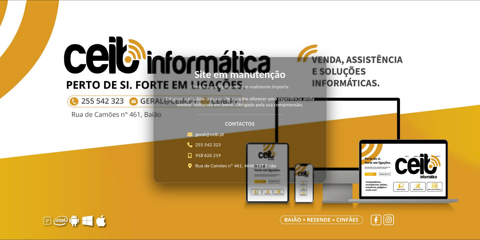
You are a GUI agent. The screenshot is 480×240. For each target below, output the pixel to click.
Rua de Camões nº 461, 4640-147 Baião (235, 166)
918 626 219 (208, 155)
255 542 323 (208, 145)
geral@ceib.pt (209, 134)
